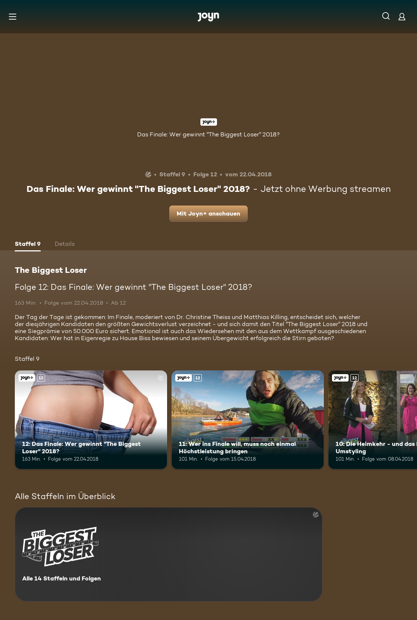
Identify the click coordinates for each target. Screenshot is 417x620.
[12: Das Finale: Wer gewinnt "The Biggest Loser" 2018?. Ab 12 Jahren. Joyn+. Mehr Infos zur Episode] (91, 420)
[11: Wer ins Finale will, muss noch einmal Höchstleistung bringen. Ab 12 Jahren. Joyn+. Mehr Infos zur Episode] (248, 420)
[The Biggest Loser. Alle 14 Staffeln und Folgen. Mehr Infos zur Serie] (168, 554)
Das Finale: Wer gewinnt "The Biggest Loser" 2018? (208, 134)
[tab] (27, 244)
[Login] (402, 16)
